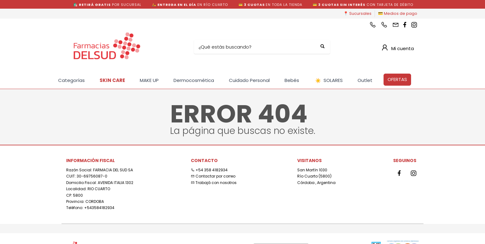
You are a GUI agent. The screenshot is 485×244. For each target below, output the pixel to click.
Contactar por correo (213, 176)
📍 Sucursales (357, 13)
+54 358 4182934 (209, 170)
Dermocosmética (194, 80)
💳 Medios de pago (397, 13)
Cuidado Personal (249, 80)
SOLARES (329, 80)
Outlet (365, 80)
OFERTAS (397, 79)
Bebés (292, 80)
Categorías (71, 80)
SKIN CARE (112, 80)
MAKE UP (149, 80)
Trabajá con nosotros (214, 182)
